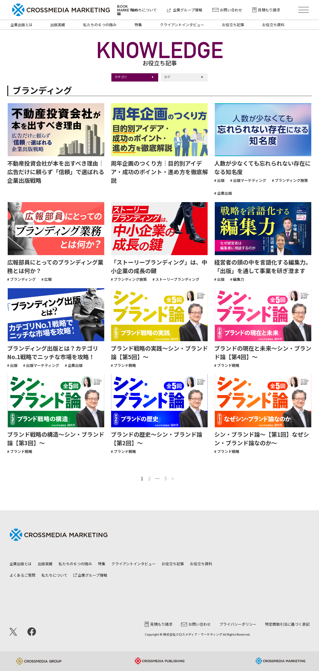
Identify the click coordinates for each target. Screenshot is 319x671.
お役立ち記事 (233, 24)
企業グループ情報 (184, 10)
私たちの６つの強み (100, 24)
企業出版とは (21, 24)
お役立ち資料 (273, 24)
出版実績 (57, 24)
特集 (138, 24)
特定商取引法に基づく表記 (287, 624)
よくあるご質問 (22, 575)
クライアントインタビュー (182, 24)
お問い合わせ (227, 10)
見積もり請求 (266, 10)
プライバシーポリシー (237, 624)
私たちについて (144, 10)
